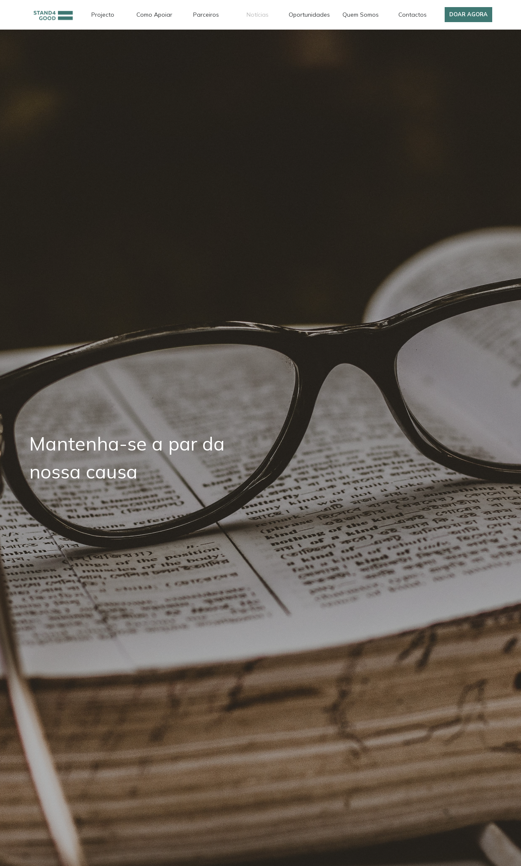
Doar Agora (468, 14)
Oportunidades (309, 14)
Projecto (102, 14)
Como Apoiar (154, 14)
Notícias (258, 14)
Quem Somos (360, 14)
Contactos (412, 14)
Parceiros (206, 14)
